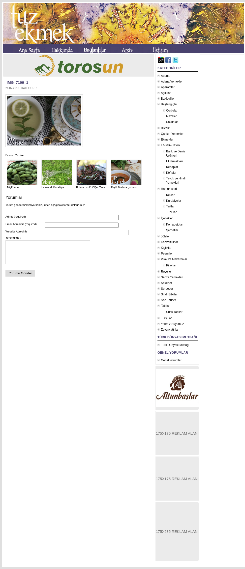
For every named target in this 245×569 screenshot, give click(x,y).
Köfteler (171, 172)
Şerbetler (172, 230)
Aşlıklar (166, 93)
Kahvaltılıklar (169, 242)
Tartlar (170, 206)
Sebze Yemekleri (172, 277)
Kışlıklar (166, 248)
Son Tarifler (168, 300)
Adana (165, 76)
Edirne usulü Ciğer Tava (91, 186)
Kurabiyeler (173, 200)
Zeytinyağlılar (170, 329)
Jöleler (165, 236)
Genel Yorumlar (171, 360)
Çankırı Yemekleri (172, 134)
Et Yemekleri (174, 161)
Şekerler (166, 283)
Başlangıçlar (169, 104)
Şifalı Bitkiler (169, 294)
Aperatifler (168, 87)
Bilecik (165, 128)
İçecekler (167, 218)
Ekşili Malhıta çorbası (126, 186)
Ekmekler (167, 139)
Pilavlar (171, 265)
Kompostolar (174, 224)
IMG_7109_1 (17, 82)
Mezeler (171, 116)
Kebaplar (172, 167)
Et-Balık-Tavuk (170, 145)
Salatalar (172, 122)
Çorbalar (172, 110)
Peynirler (167, 253)
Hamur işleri (169, 189)
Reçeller (166, 271)
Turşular (166, 318)
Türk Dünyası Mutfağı (175, 345)
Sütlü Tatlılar (174, 312)
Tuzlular (171, 212)
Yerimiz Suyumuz (172, 324)
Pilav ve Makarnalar (174, 259)
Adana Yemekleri (172, 81)
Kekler (170, 195)
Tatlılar (165, 306)
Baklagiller (168, 98)
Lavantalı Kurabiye (56, 186)
